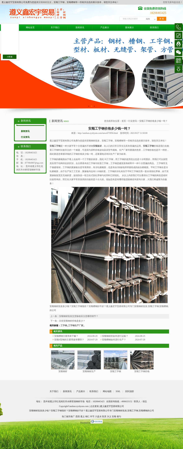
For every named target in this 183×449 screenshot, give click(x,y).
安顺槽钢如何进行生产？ (114, 339)
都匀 (119, 416)
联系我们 (154, 27)
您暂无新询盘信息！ (173, 2)
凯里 (104, 416)
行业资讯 (25, 137)
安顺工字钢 (115, 371)
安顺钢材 (62, 371)
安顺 (114, 416)
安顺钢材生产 (89, 371)
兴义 (109, 416)
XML (118, 391)
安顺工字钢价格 (142, 371)
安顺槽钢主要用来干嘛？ (66, 336)
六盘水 (98, 416)
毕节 (92, 416)
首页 (124, 121)
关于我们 (55, 27)
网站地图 (107, 391)
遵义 (82, 416)
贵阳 (78, 416)
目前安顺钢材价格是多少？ (72, 321)
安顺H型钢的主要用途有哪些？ (69, 339)
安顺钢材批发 (44, 2)
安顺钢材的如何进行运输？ (115, 336)
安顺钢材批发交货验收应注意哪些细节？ (78, 316)
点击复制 (94, 406)
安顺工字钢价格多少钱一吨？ (153, 121)
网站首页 (30, 27)
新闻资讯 (80, 27)
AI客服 (10, 57)
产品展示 (104, 27)
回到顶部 (129, 391)
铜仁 (87, 416)
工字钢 (63, 325)
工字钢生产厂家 (75, 325)
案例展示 (129, 27)
